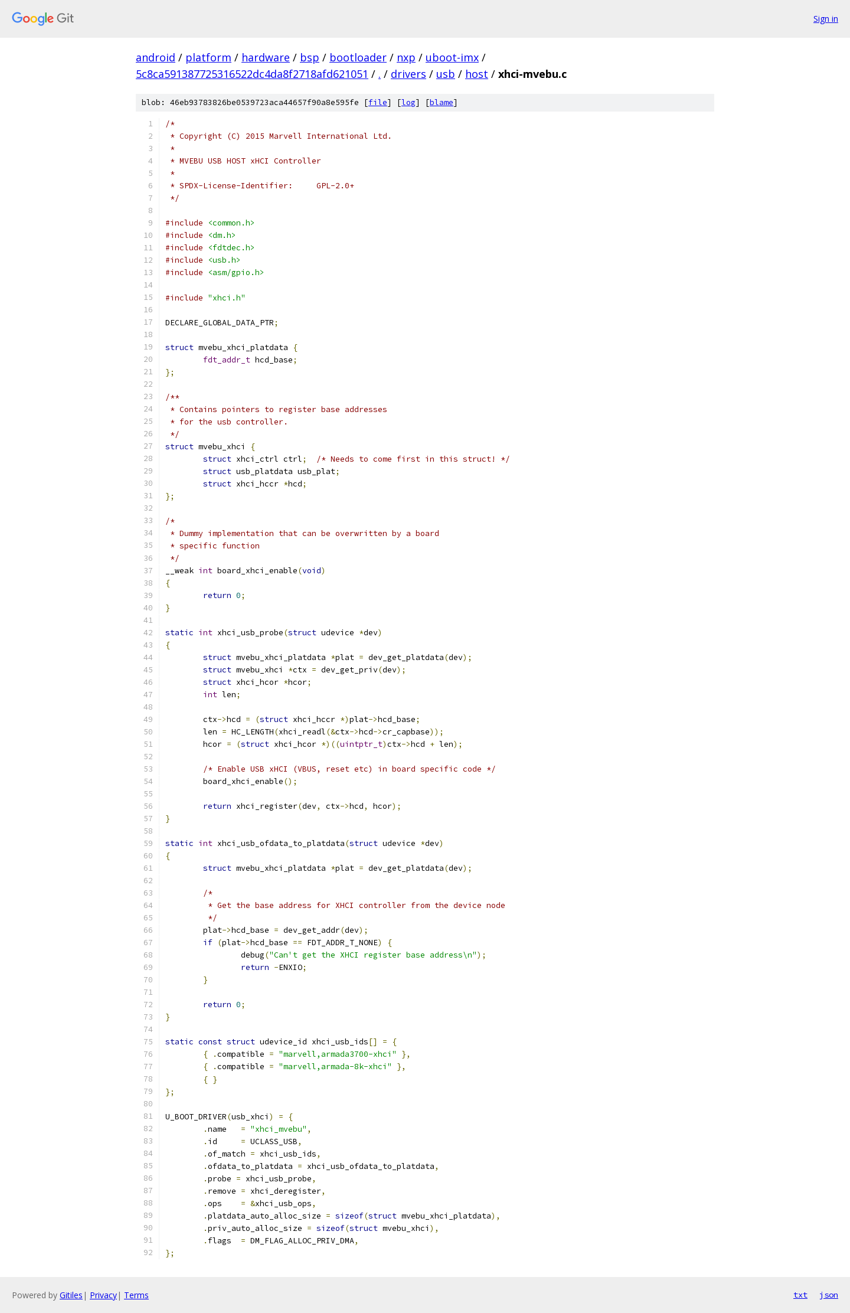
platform (208, 57)
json (828, 1294)
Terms (136, 1295)
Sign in (825, 18)
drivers (408, 74)
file (377, 102)
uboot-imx (452, 57)
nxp (406, 57)
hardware (265, 57)
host (476, 74)
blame (441, 102)
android (155, 57)
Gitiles (71, 1295)
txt (800, 1294)
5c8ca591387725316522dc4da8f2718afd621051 (252, 74)
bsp (309, 57)
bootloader (358, 57)
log (408, 102)
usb (445, 74)
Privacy (103, 1295)
